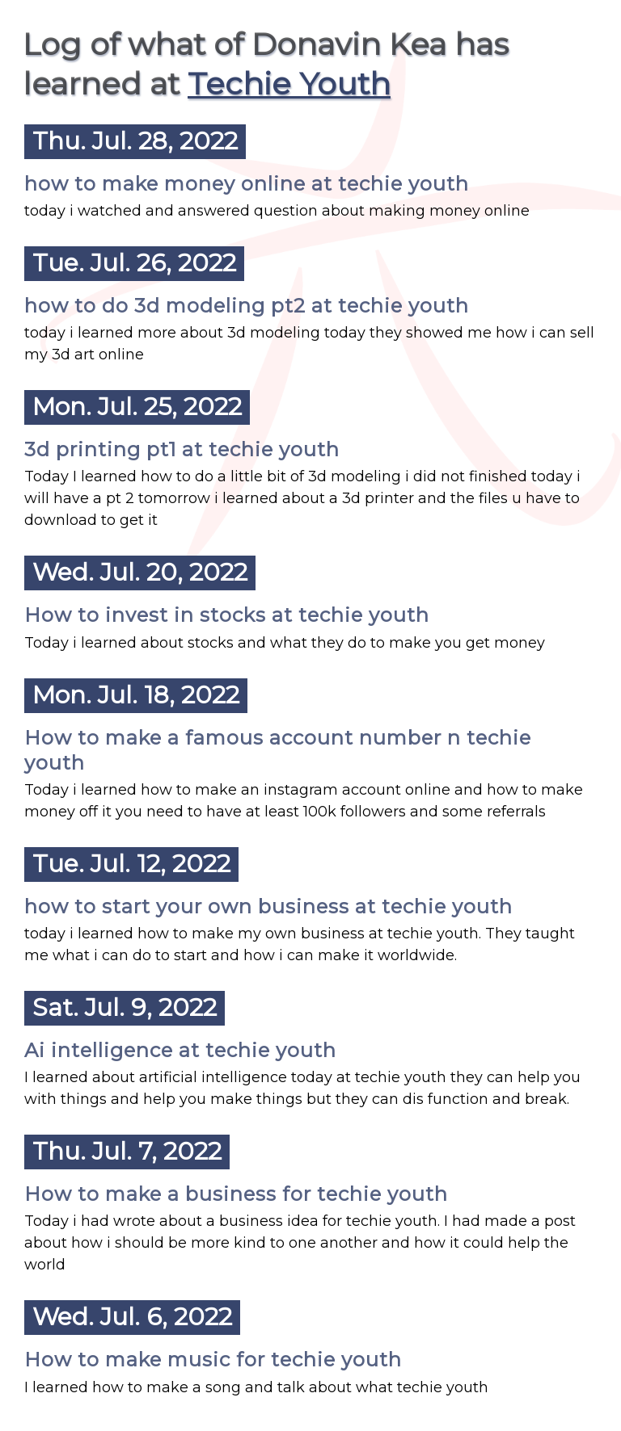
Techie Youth (289, 84)
